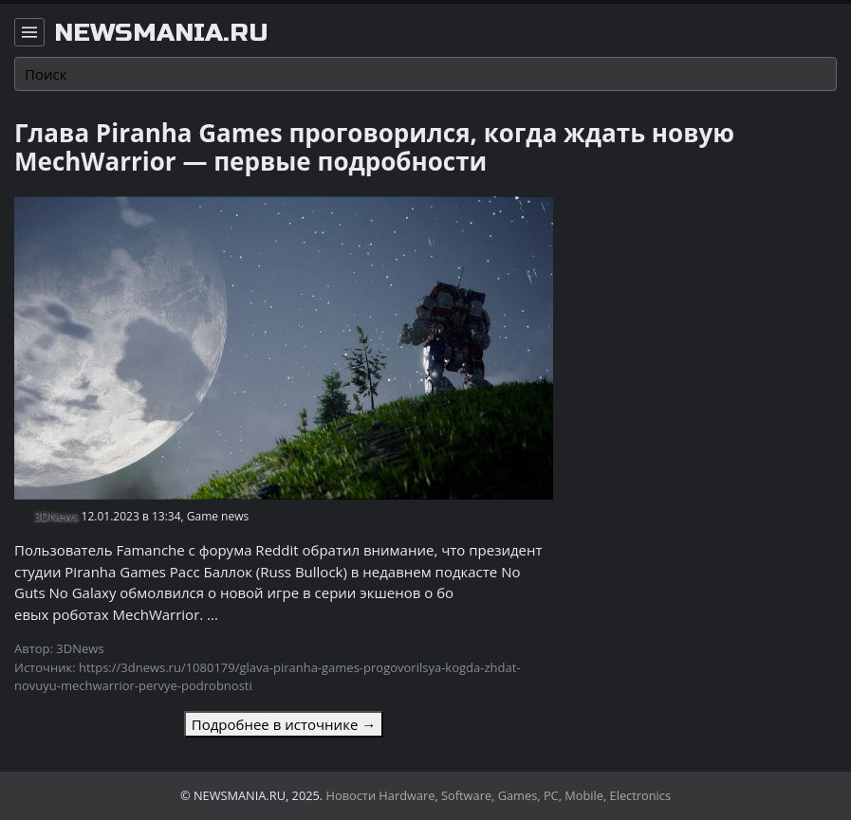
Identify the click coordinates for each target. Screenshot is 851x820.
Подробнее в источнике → (284, 724)
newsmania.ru (161, 33)
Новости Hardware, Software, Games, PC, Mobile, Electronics (499, 795)
